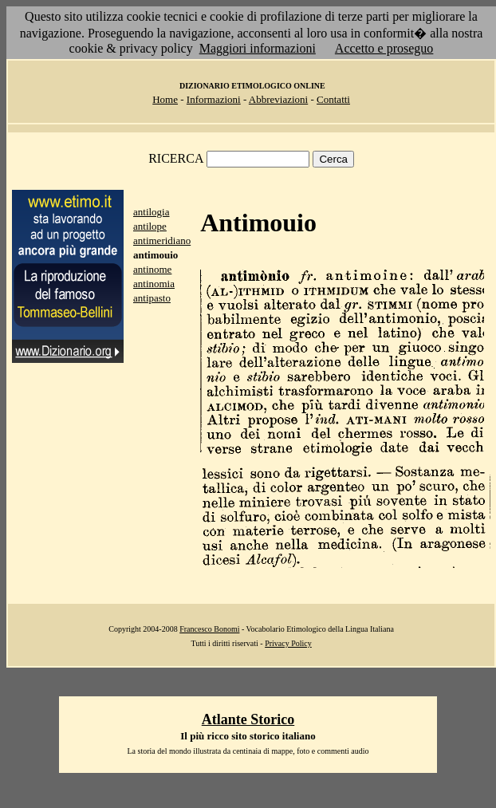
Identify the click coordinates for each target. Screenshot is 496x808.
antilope (150, 226)
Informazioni (214, 99)
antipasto (152, 298)
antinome (152, 269)
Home (165, 99)
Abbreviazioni (278, 99)
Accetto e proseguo (384, 48)
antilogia (151, 212)
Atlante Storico (248, 719)
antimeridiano (162, 240)
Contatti (333, 99)
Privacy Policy (288, 643)
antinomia (154, 284)
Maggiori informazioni (257, 48)
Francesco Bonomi (209, 629)
